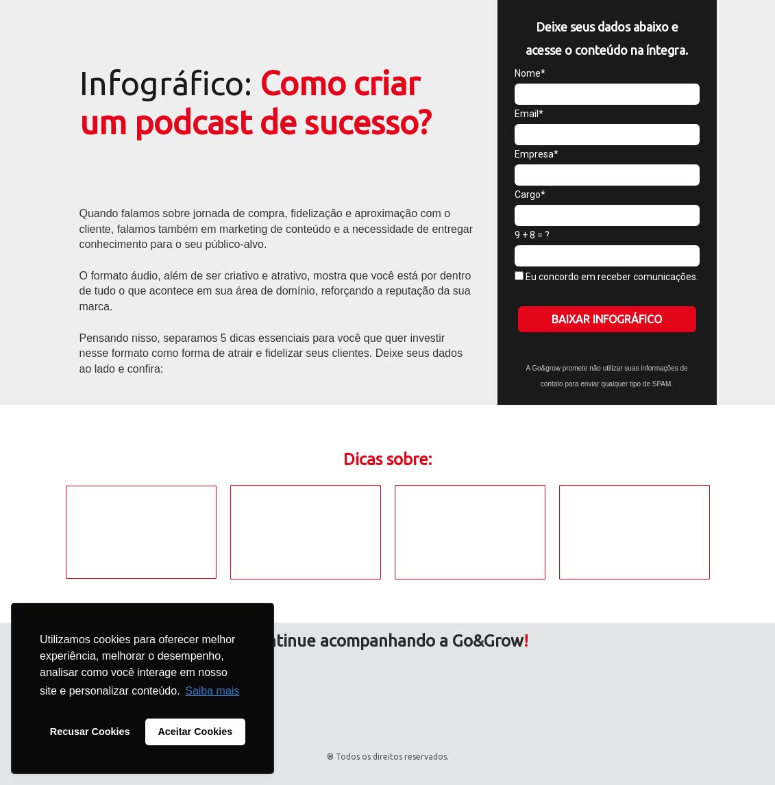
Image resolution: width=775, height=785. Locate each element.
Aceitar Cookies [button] (195, 731)
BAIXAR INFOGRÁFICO (607, 319)
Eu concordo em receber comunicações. (606, 276)
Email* (529, 113)
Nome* (530, 73)
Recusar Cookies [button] (90, 731)
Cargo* (530, 194)
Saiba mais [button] (212, 691)
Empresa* (536, 154)
